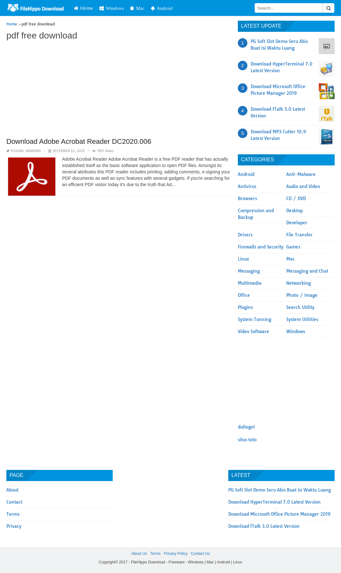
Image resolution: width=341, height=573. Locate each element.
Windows (111, 8)
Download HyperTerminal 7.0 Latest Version (274, 502)
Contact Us (200, 553)
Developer (296, 223)
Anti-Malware (301, 174)
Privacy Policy (176, 553)
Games (293, 247)
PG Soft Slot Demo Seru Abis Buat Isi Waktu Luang (279, 490)
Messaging (249, 271)
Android (162, 8)
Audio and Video (303, 186)
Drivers (245, 235)
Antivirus (247, 186)
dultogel (246, 427)
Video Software (253, 331)
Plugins (17, 151)
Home (83, 8)
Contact (14, 502)
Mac (137, 8)
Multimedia (249, 283)
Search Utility (300, 307)
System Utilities (302, 319)
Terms (12, 514)
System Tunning (254, 319)
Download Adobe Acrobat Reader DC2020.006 (78, 141)
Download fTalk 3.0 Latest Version (264, 526)
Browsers (247, 198)
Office (244, 295)
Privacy (13, 526)
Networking (298, 283)
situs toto (247, 440)
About (12, 490)
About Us (139, 553)
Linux (243, 259)
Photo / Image (301, 295)
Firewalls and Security (260, 247)
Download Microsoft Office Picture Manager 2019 (279, 514)
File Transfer (299, 235)
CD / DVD (296, 198)
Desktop (294, 210)
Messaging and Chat (307, 271)
